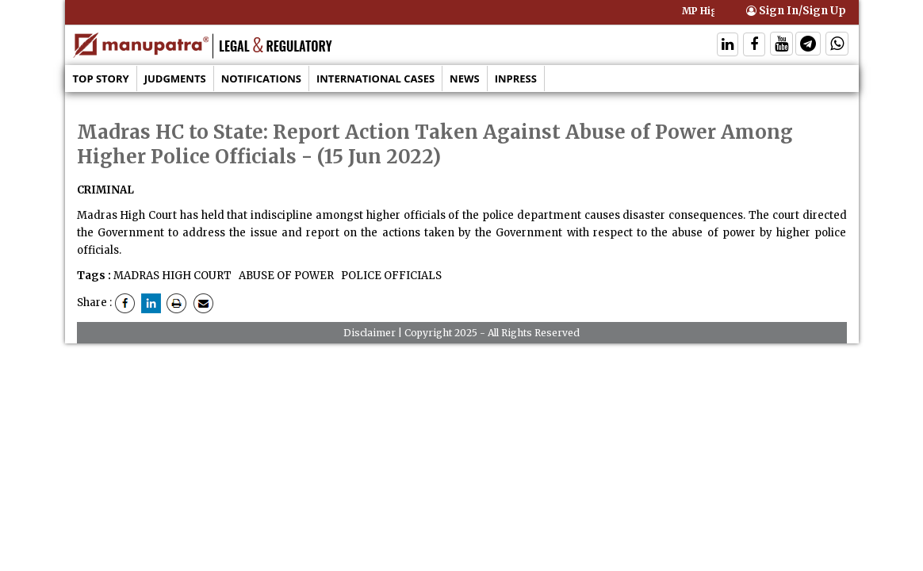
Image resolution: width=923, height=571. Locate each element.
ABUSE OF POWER (285, 275)
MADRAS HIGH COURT (172, 275)
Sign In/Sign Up (796, 10)
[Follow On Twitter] (781, 46)
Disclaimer (369, 333)
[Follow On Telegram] (808, 46)
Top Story (101, 78)
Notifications (261, 78)
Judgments (175, 78)
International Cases (375, 78)
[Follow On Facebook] (754, 46)
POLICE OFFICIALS (390, 275)
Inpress (516, 78)
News (465, 78)
